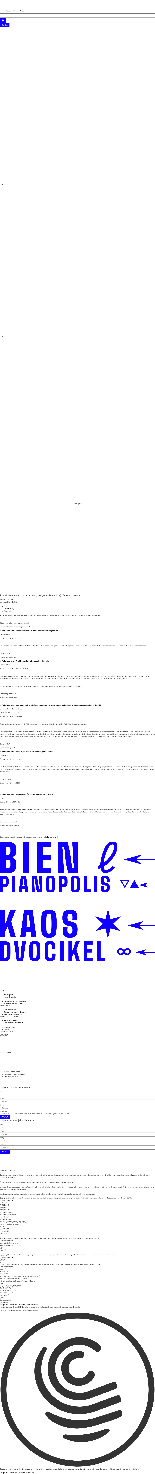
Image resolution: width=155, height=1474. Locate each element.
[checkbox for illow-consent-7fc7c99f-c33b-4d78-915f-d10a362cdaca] (39, 1276)
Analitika (3, 1238)
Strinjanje (3, 1111)
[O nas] (15, 11)
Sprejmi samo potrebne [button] (17, 1305)
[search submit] (3, 20)
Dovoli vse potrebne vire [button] (8, 1311)
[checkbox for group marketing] (0, 1252)
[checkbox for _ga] (3, 1247)
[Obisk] (22, 11)
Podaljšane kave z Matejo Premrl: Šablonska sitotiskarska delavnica (27, 794)
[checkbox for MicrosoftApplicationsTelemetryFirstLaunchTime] (34, 1281)
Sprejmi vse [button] (4, 1305)
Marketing (3, 1255)
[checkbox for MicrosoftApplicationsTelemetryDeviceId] (29, 1278)
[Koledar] (8, 11)
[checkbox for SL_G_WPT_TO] (12, 1288)
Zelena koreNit (52, 837)
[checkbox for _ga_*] (5, 1250)
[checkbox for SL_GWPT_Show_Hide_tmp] (21, 1285)
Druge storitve (5, 1264)
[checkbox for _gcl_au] (6, 1259)
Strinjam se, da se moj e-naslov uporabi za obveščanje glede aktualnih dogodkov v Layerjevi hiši (35, 1114)
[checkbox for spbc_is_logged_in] (14, 1245)
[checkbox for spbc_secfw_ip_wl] (13, 1292)
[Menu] (2, 491)
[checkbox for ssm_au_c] (8, 1295)
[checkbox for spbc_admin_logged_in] (17, 1243)
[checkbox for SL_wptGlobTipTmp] (15, 1290)
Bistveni (3, 1198)
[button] (77, 1390)
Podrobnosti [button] (30, 1473)
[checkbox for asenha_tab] (9, 1271)
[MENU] (2, 11)
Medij (2, 1138)
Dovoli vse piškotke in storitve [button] (27, 1311)
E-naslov (3, 1105)
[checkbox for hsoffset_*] (8, 1273)
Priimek (2, 1098)
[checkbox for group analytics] (0, 1235)
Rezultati (5, 25)
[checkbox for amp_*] (5, 1269)
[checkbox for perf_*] (5, 1283)
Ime (1, 1092)
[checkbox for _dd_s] (5, 1297)
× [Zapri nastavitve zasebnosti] (0, 1173)
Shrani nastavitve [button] (32, 1305)
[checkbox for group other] (0, 1262)
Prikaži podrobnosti (6, 1200)
